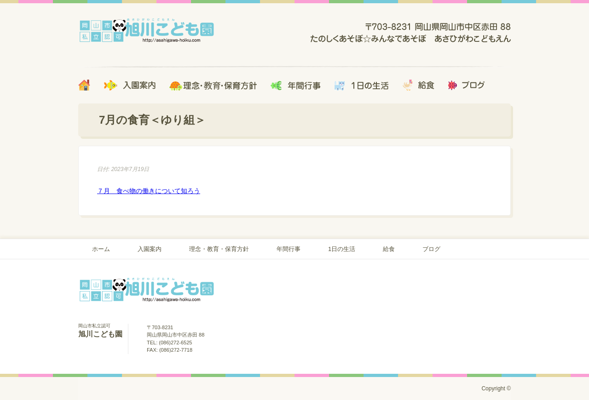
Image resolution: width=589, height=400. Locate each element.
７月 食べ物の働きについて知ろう (148, 190)
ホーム (101, 249)
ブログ (431, 249)
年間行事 (288, 249)
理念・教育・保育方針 (219, 249)
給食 (389, 249)
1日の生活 (341, 249)
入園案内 (150, 249)
